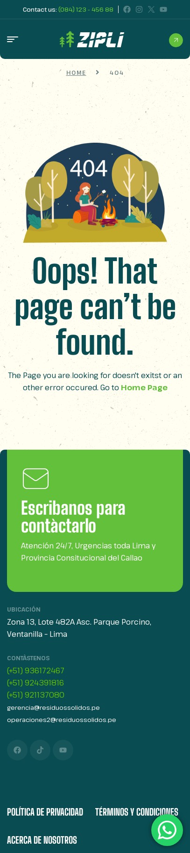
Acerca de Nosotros (42, 840)
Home (76, 72)
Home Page (144, 387)
